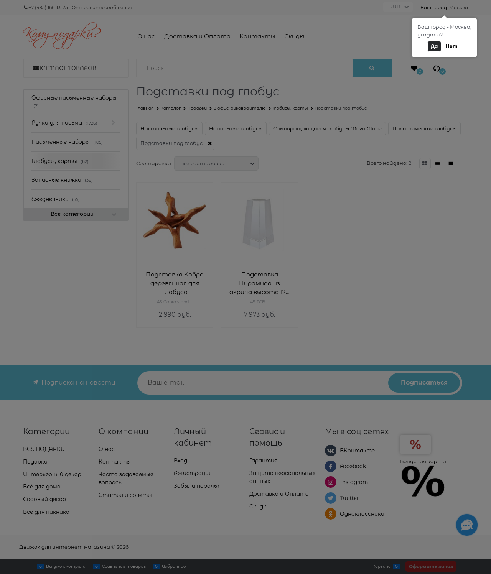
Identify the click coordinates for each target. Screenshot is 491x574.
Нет (452, 46)
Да (434, 46)
